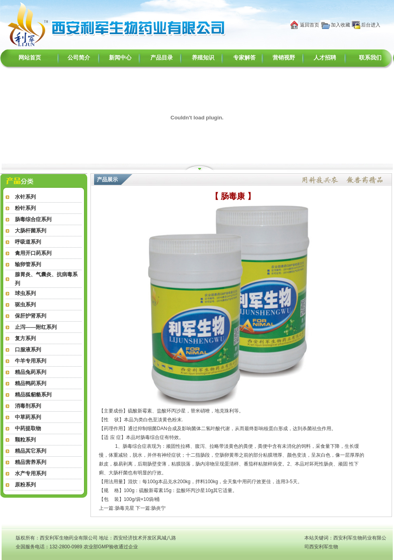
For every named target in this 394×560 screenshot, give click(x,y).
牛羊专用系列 (30, 361)
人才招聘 (325, 58)
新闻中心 (120, 58)
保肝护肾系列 (30, 316)
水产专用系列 (30, 473)
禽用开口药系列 (33, 253)
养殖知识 (203, 58)
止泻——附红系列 (36, 327)
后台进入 (370, 25)
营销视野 (284, 58)
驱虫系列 (25, 305)
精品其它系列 (30, 451)
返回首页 (309, 25)
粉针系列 (25, 208)
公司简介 (79, 58)
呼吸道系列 (28, 242)
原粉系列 (25, 485)
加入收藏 (340, 25)
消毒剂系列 (28, 406)
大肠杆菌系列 (30, 231)
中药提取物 (28, 428)
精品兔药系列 (30, 372)
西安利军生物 (323, 547)
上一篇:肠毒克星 (116, 508)
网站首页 (29, 58)
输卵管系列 (28, 264)
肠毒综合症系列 (33, 219)
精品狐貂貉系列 (33, 395)
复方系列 (25, 338)
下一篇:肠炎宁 (150, 508)
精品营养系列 (30, 462)
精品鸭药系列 (30, 383)
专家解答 (244, 58)
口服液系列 (28, 350)
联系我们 (370, 58)
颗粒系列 (25, 440)
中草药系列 (28, 417)
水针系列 (25, 197)
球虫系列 (25, 293)
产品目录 (161, 58)
